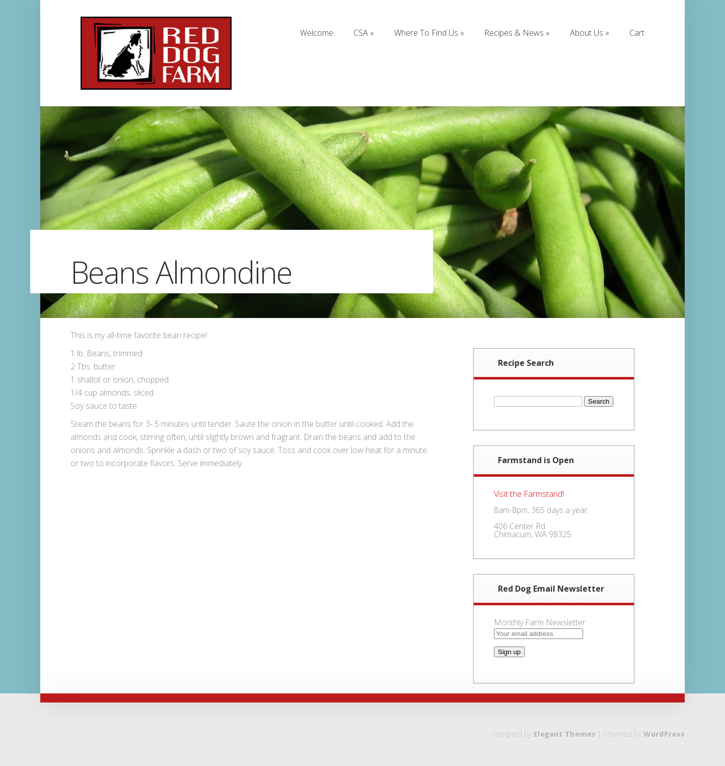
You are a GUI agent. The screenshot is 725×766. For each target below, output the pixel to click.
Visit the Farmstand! (529, 493)
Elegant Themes (565, 734)
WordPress (664, 734)
